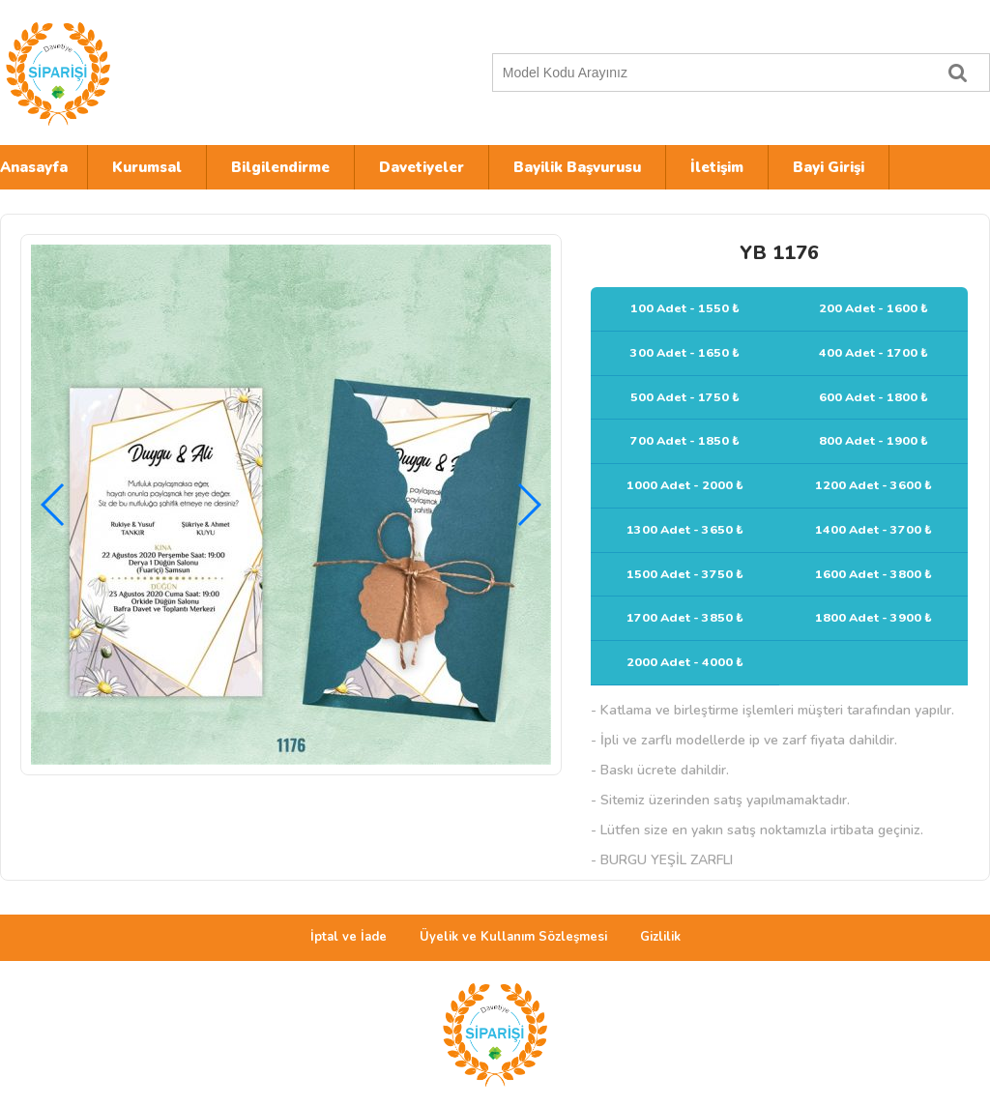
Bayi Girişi (828, 167)
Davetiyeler (421, 167)
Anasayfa (34, 167)
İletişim (716, 167)
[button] (528, 504)
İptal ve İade (348, 937)
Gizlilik (660, 937)
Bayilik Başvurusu (577, 167)
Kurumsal (147, 167)
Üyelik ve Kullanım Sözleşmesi (513, 937)
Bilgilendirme (280, 167)
